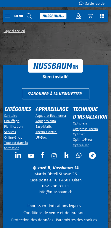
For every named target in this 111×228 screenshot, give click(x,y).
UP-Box (41, 137)
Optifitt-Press (83, 139)
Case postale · (55, 177)
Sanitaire (10, 116)
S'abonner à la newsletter (55, 93)
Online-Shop (13, 137)
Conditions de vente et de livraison (54, 212)
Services (10, 132)
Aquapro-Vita (46, 121)
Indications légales (65, 205)
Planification (13, 126)
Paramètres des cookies (76, 219)
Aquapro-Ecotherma (51, 116)
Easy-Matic (44, 126)
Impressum (37, 205)
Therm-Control (46, 132)
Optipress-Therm (85, 129)
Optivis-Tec (81, 145)
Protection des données (32, 219)
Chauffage (12, 121)
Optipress (80, 123)
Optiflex (79, 134)
